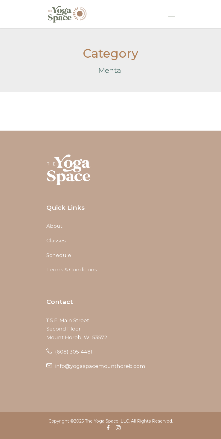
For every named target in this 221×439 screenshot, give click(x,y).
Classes (56, 241)
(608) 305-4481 (69, 352)
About (54, 226)
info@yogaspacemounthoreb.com (95, 366)
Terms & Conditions (71, 270)
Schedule (58, 255)
